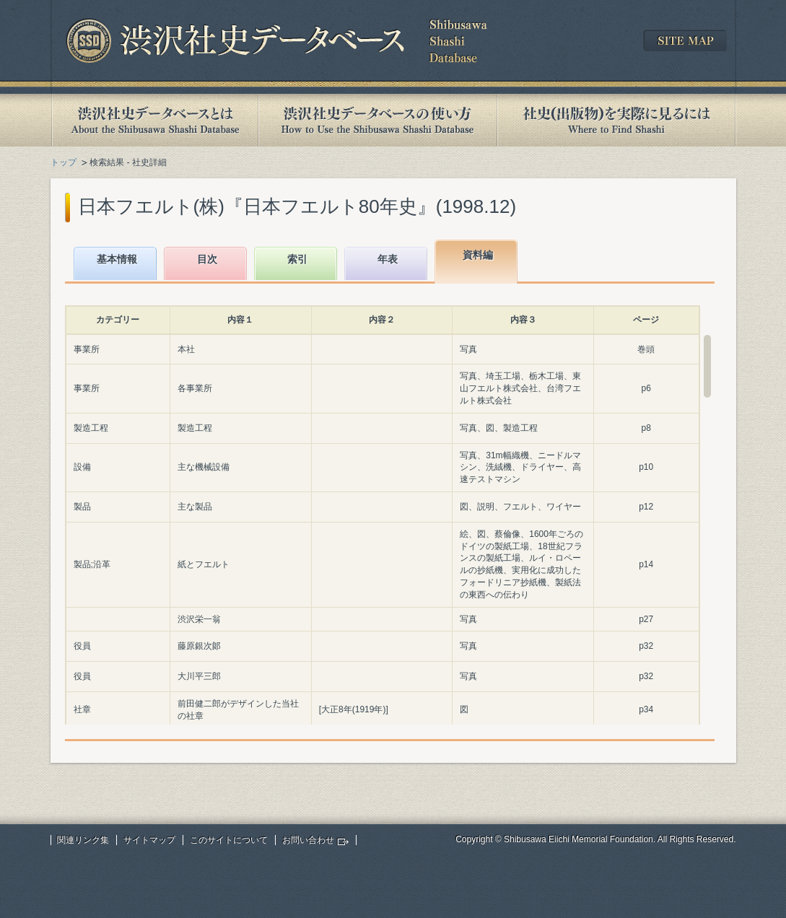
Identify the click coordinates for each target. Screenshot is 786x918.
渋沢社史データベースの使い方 (377, 120)
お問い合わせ (308, 840)
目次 (207, 259)
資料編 (478, 255)
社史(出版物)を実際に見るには (616, 120)
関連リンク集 (83, 840)
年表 (387, 259)
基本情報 (117, 259)
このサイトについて (229, 840)
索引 (297, 259)
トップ (64, 162)
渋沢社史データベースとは (154, 120)
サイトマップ (149, 840)
